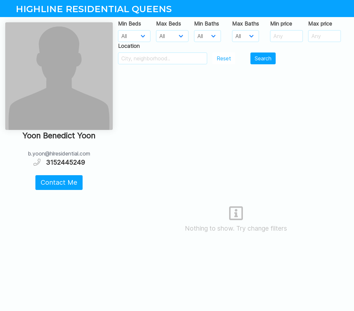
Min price (281, 23)
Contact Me (59, 182)
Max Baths (245, 23)
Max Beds (168, 23)
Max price (320, 23)
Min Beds (129, 23)
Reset (224, 58)
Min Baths (206, 23)
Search (263, 58)
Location (129, 46)
